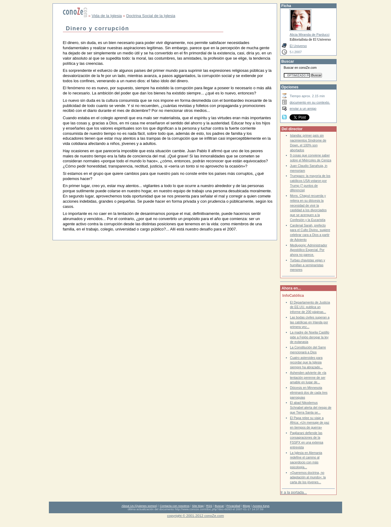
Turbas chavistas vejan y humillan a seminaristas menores (307, 265)
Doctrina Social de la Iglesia (150, 15)
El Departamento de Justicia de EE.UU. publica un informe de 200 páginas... (310, 307)
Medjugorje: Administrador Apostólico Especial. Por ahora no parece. (308, 250)
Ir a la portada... (293, 492)
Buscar (219, 505)
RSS (209, 505)
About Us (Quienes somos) (139, 505)
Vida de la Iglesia (107, 15)
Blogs (246, 505)
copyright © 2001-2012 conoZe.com (195, 516)
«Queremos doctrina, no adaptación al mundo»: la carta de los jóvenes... (308, 477)
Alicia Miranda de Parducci (309, 34)
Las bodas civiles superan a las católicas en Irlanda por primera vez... (309, 322)
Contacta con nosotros (175, 505)
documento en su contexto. (310, 102)
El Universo (298, 46)
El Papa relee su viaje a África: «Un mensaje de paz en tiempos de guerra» (309, 422)
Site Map (197, 505)
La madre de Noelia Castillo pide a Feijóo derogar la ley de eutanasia (309, 337)
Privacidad (233, 505)
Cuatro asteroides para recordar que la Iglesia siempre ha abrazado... (306, 362)
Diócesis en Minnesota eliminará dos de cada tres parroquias (308, 392)
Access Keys (260, 505)
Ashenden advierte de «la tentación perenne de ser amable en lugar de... (308, 377)
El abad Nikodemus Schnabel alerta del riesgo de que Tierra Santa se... (310, 407)
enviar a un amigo (303, 108)
